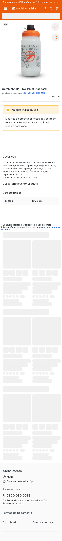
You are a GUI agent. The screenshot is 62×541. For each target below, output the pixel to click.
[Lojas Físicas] (54, 2)
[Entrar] (45, 9)
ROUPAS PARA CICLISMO (33, 93)
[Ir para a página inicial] (24, 8)
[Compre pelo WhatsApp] (25, 2)
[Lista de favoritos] (51, 9)
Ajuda (10, 476)
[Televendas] (41, 2)
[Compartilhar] (55, 37)
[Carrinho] (57, 9)
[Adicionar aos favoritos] (55, 27)
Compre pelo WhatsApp (21, 481)
